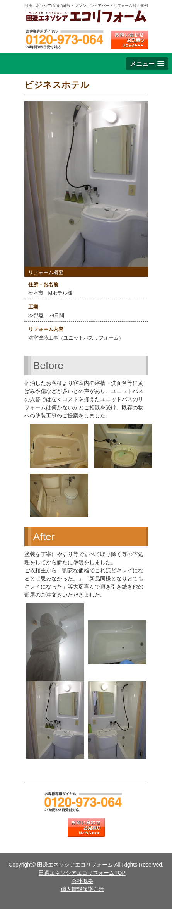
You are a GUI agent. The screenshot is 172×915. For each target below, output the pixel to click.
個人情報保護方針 (82, 889)
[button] (147, 63)
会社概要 (82, 881)
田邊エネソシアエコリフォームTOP (82, 873)
